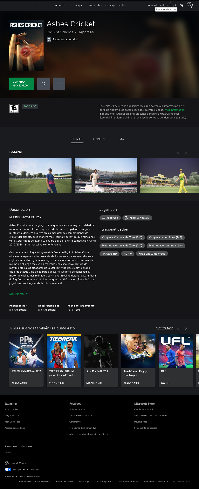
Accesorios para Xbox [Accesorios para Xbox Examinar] (15, 428)
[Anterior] (178, 152)
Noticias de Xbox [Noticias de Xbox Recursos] (77, 409)
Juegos (79, 5)
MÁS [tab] (122, 139)
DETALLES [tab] (77, 139)
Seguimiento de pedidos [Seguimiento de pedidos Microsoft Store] (145, 428)
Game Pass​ (61, 5)
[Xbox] (43, 5)
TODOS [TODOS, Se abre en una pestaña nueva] (30, 106)
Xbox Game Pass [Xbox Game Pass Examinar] (12, 421)
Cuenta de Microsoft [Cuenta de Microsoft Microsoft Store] (144, 409)
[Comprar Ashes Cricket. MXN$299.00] (21, 84)
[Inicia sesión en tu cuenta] (189, 5)
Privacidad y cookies (64, 481)
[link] (26, 360)
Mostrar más (18, 293)
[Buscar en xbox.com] (173, 5)
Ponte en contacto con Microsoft (34, 481)
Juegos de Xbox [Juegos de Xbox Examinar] (12, 415)
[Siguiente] (186, 152)
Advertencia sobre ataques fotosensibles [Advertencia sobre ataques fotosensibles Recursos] (88, 434)
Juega (114, 5)
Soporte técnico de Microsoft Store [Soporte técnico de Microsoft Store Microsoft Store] (150, 415)
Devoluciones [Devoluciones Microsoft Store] (140, 421)
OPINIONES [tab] (100, 139)
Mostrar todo (164, 328)
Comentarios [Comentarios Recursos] (75, 421)
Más (124, 5)
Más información (175, 109)
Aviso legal (84, 481)
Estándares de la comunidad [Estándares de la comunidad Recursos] (82, 428)
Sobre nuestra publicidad (156, 481)
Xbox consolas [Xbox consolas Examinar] (11, 409)
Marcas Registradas (104, 481)
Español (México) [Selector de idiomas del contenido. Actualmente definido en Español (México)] (18, 463)
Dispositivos (97, 5)
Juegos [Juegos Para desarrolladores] (8, 452)
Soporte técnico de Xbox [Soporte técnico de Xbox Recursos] (80, 415)
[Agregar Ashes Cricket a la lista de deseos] (43, 84)
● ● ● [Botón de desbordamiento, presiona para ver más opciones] (59, 84)
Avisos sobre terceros (129, 481)
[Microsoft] (18, 5)
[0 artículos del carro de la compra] (181, 5)
